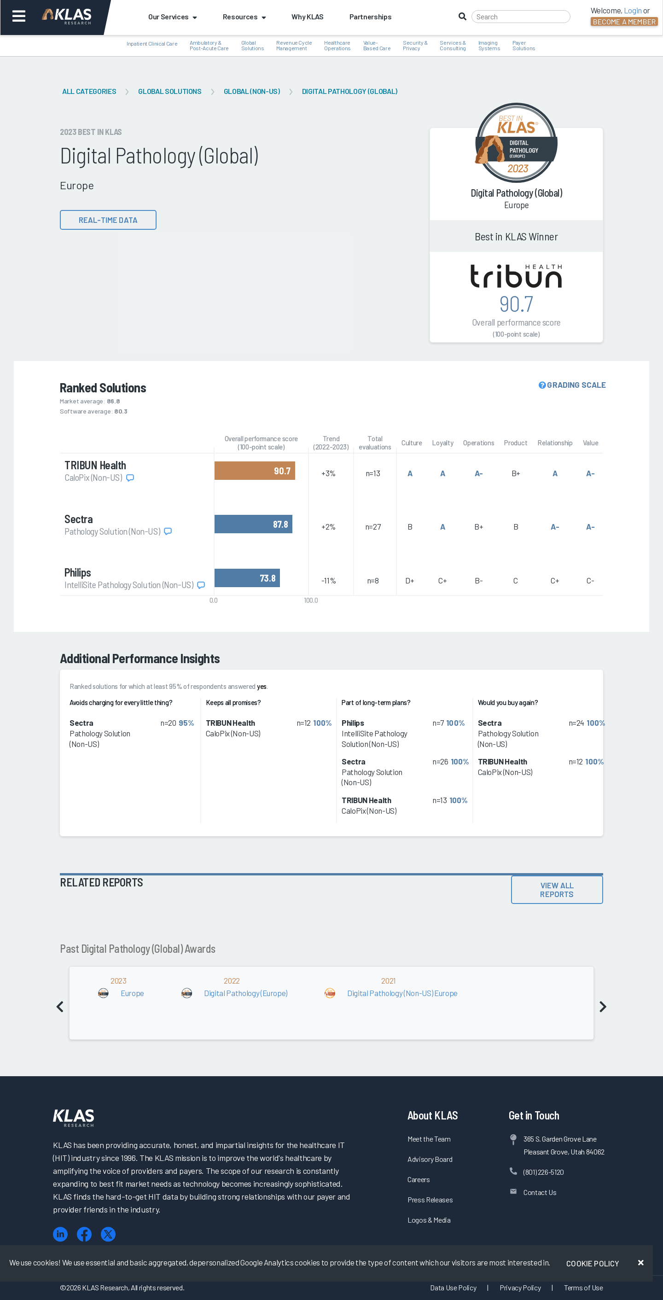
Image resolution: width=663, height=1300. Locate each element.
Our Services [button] (172, 16)
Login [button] (633, 10)
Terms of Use (583, 1287)
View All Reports (557, 889)
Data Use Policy (453, 1287)
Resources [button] (244, 16)
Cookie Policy (592, 1263)
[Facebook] (84, 1234)
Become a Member (624, 21)
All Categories (89, 91)
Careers (418, 1179)
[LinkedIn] (60, 1234)
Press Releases (430, 1199)
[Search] (520, 16)
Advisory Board (429, 1158)
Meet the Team (429, 1138)
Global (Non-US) (252, 91)
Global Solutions (170, 91)
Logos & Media (429, 1219)
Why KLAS (307, 16)
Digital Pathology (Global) (349, 91)
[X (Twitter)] (108, 1234)
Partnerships (370, 16)
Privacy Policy (520, 1287)
